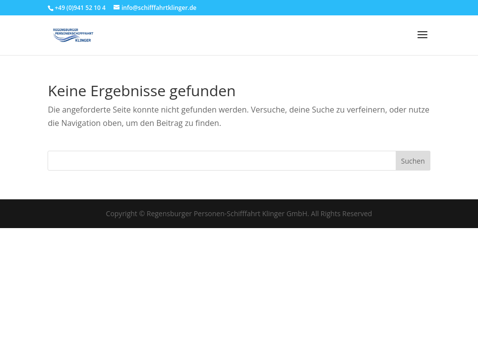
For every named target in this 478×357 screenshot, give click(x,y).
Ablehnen (224, 319)
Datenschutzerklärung (246, 343)
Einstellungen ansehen (304, 319)
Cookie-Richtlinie (188, 343)
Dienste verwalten (159, 292)
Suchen (413, 161)
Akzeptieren (159, 319)
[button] (344, 207)
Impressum (297, 343)
